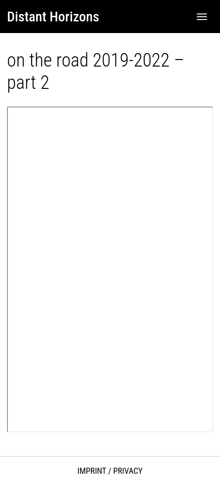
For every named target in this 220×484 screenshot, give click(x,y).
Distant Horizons (53, 16)
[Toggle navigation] (202, 16)
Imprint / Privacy (110, 471)
